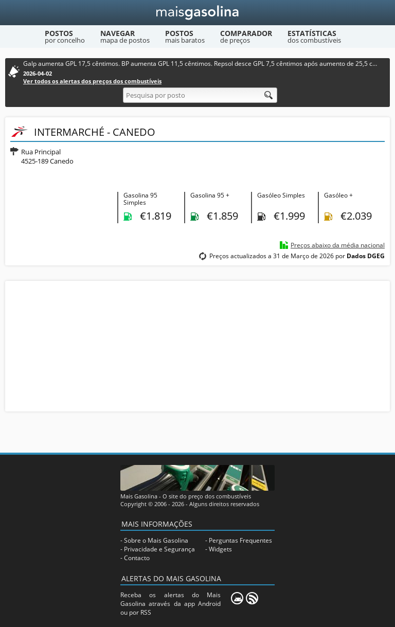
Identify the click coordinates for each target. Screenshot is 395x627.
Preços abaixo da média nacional (338, 245)
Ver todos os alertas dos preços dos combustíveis (92, 81)
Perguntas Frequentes (240, 540)
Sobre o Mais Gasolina (156, 540)
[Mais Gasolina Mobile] (237, 598)
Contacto (137, 557)
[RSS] (252, 598)
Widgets (220, 549)
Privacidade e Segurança (159, 549)
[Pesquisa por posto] (200, 95)
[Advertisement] (197, 345)
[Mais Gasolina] (197, 12)
